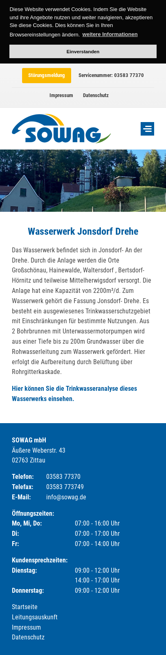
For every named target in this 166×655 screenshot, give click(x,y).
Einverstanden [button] (83, 51)
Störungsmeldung (46, 75)
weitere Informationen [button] (110, 34)
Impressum (61, 95)
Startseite (25, 607)
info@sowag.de (66, 497)
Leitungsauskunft (35, 617)
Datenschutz (96, 95)
